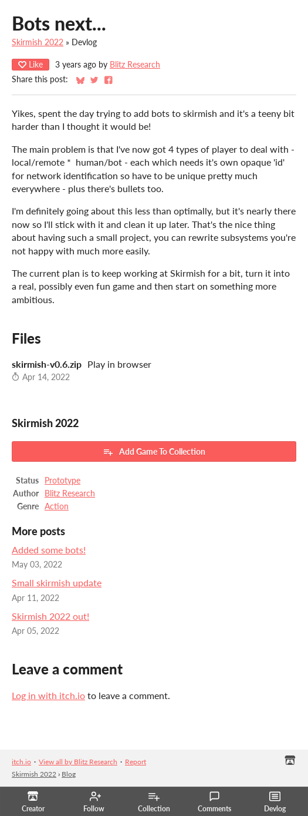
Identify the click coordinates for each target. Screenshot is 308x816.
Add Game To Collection (154, 451)
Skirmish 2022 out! (50, 616)
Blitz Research (135, 64)
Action (57, 506)
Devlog (275, 802)
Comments (214, 802)
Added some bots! (49, 549)
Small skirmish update (56, 582)
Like (30, 64)
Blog (69, 774)
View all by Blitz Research (78, 761)
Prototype (62, 480)
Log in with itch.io (48, 695)
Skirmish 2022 (37, 42)
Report (135, 761)
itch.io (21, 761)
